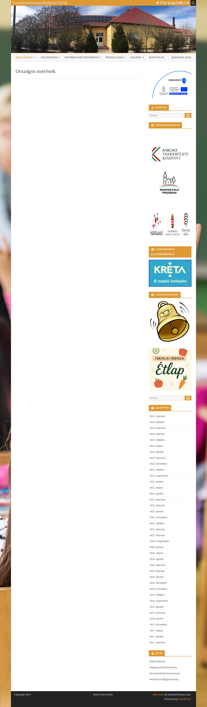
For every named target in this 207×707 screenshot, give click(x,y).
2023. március (157, 458)
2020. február (157, 571)
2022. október (157, 469)
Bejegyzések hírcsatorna (163, 667)
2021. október (157, 523)
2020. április (156, 559)
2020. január (157, 577)
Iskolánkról (24, 57)
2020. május (156, 553)
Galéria (136, 57)
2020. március (157, 565)
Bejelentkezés (157, 661)
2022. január (157, 511)
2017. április (156, 636)
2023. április (156, 452)
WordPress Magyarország (164, 679)
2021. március (157, 529)
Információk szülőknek (81, 57)
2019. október (157, 595)
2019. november (159, 589)
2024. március (157, 428)
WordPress (184, 699)
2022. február (157, 505)
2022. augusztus (159, 475)
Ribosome (158, 694)
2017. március (157, 642)
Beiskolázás (114, 57)
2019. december (158, 583)
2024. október (157, 422)
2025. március (157, 416)
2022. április (156, 493)
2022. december (158, 463)
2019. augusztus (159, 601)
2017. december (158, 624)
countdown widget (170, 136)
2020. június (156, 547)
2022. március (157, 499)
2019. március (157, 612)
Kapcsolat (156, 57)
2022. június (156, 481)
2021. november (159, 517)
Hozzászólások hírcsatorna (165, 673)
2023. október (157, 440)
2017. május (156, 630)
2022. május (156, 487)
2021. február (157, 535)
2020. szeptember (159, 541)
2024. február (157, 434)
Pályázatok (49, 57)
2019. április (156, 606)
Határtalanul (181, 57)
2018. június (156, 618)
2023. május (156, 446)
